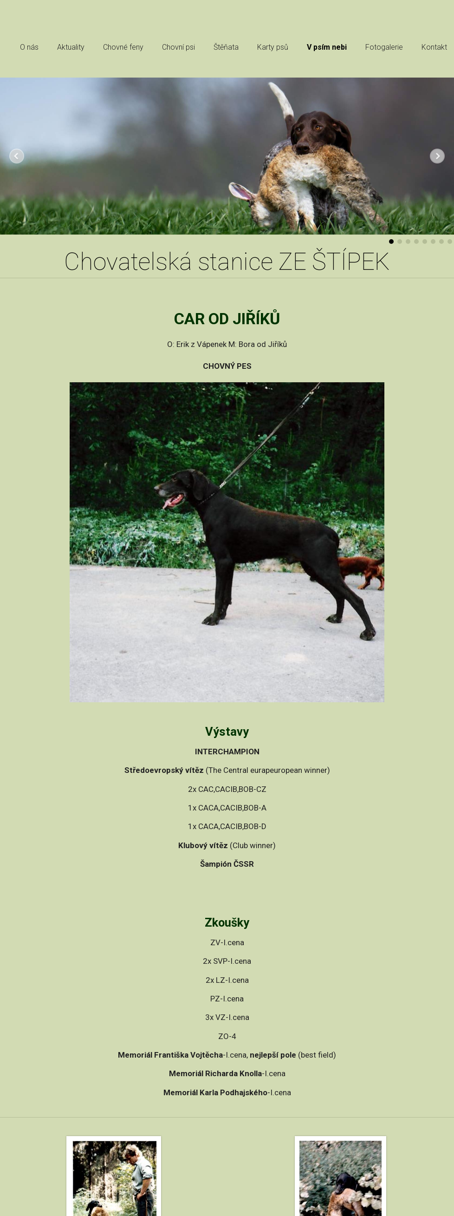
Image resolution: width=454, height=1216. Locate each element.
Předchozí (16, 156)
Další (437, 156)
